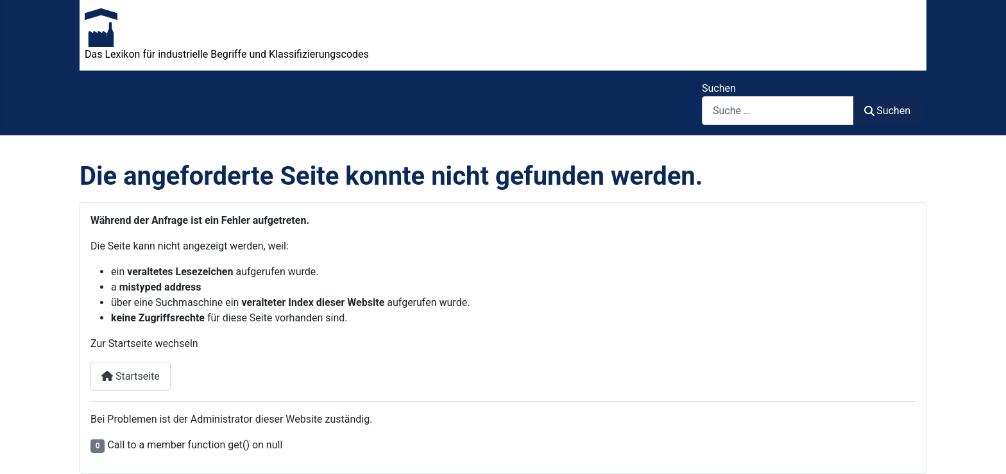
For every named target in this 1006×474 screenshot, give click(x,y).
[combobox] (778, 110)
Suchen (719, 88)
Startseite (130, 376)
